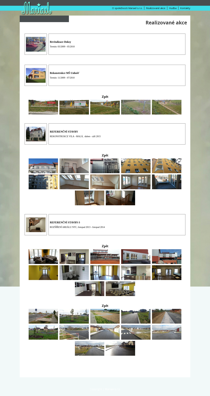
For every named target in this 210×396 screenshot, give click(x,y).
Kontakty (185, 8)
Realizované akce (155, 8)
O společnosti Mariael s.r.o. (127, 8)
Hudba (173, 8)
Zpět (105, 96)
